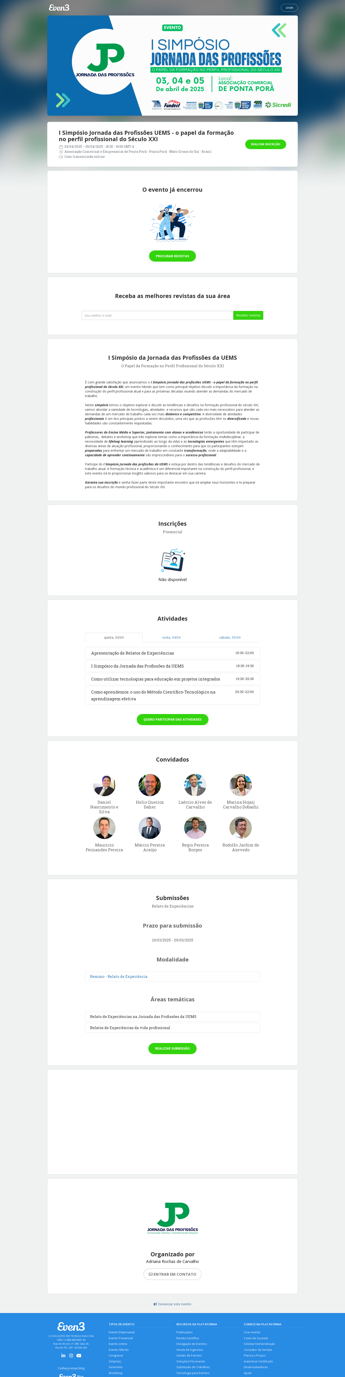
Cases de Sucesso (256, 1338)
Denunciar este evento (172, 1304)
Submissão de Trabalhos (193, 1367)
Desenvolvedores (256, 1367)
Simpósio (115, 1361)
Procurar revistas (172, 256)
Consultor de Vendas (258, 1350)
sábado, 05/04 (229, 637)
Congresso (116, 1355)
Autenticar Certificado (258, 1361)
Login (289, 7)
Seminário (116, 1367)
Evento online (118, 1344)
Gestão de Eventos (189, 1355)
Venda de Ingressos (189, 1350)
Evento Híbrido (119, 1350)
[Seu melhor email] (157, 315)
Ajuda (248, 1373)
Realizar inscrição (265, 144)
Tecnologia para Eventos (192, 1373)
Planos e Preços (254, 1355)
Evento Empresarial (122, 1332)
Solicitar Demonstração (259, 1344)
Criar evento (252, 1332)
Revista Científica (187, 1338)
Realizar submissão (172, 1048)
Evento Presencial (121, 1338)
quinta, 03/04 (114, 637)
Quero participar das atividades (173, 719)
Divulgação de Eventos (191, 1344)
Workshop (116, 1373)
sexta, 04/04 (171, 637)
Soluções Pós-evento (190, 1361)
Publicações (184, 1332)
